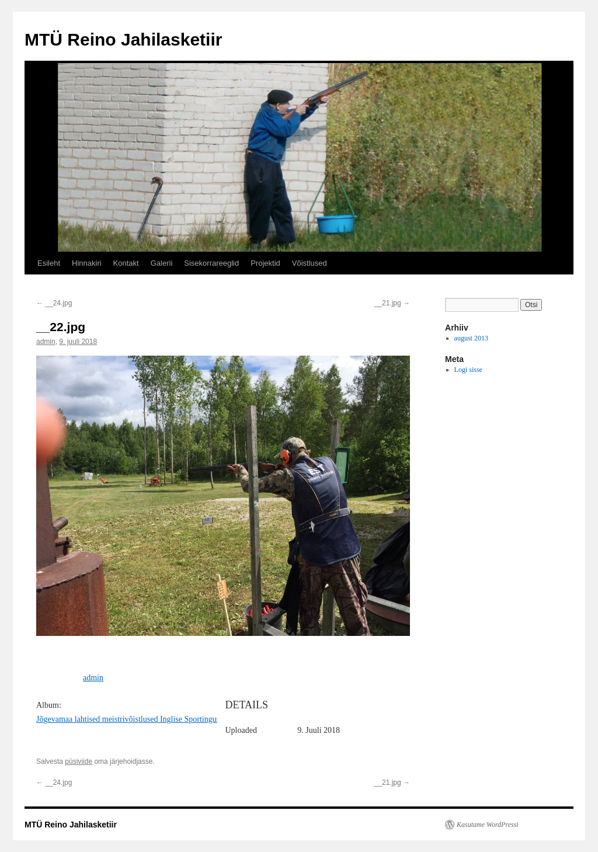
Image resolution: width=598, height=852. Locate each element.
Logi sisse (468, 370)
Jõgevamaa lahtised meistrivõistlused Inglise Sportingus (128, 719)
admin (45, 342)
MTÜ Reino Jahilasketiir (123, 39)
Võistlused (309, 263)
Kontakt (126, 263)
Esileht (48, 263)
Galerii (162, 263)
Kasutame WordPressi (488, 824)
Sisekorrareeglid (211, 263)
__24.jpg (54, 303)
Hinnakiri (87, 263)
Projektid (265, 263)
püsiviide (78, 761)
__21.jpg (392, 303)
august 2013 (471, 338)
